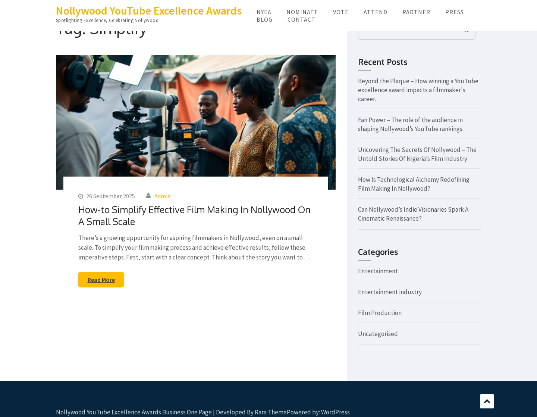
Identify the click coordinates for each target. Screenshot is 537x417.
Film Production (380, 313)
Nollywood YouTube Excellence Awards (149, 10)
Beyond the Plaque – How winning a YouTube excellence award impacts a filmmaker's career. (418, 90)
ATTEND (375, 12)
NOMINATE (302, 12)
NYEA (264, 12)
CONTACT (301, 19)
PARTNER (416, 12)
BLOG (265, 19)
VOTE (341, 12)
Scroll (487, 401)
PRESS (454, 12)
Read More (101, 279)
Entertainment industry (390, 292)
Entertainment (378, 271)
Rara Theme (271, 412)
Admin (162, 196)
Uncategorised (378, 334)
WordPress (335, 412)
